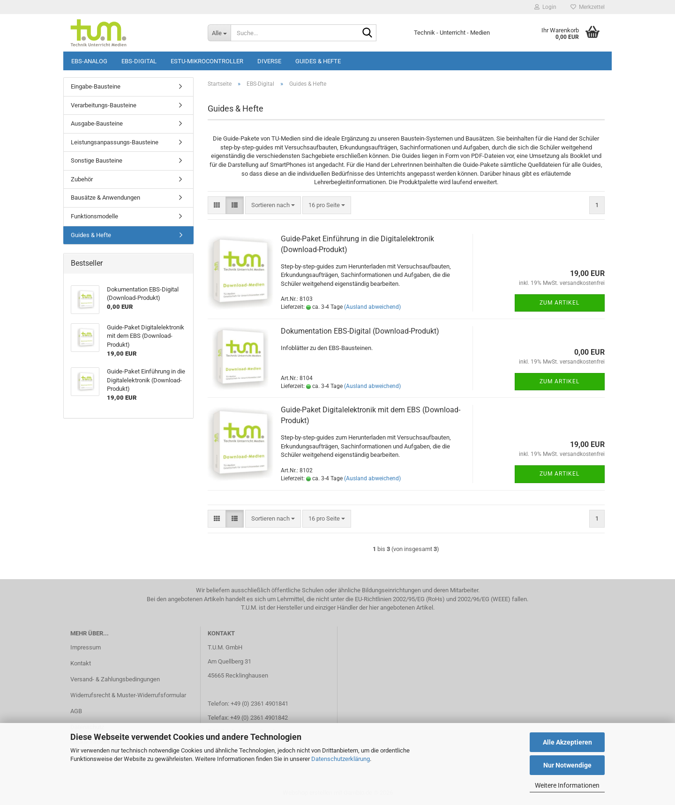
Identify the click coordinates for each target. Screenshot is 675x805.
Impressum (85, 647)
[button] (217, 205)
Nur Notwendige (567, 765)
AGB (76, 711)
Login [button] (545, 7)
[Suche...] (219, 32)
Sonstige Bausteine (96, 160)
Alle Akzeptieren (567, 742)
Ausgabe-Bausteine (97, 123)
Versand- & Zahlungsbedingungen (115, 679)
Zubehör (82, 179)
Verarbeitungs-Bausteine (103, 105)
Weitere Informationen (567, 785)
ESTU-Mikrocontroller (207, 61)
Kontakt (80, 663)
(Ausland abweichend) (372, 307)
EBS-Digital (139, 61)
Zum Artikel (559, 302)
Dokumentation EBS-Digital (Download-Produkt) (360, 331)
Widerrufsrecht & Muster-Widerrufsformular (128, 695)
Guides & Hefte (318, 61)
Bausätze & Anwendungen (105, 197)
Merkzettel (587, 7)
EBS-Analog (89, 61)
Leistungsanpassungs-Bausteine (114, 142)
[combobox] (273, 205)
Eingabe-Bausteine (95, 86)
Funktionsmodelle (94, 216)
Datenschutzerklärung (340, 758)
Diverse (269, 61)
